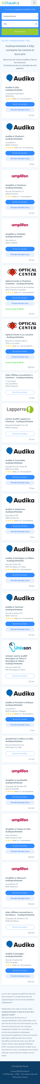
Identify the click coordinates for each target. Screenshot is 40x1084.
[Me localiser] (36, 24)
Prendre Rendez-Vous (20, 110)
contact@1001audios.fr (19, 1071)
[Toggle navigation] (34, 2)
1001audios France (20, 1077)
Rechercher (19, 32)
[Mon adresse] (18, 24)
